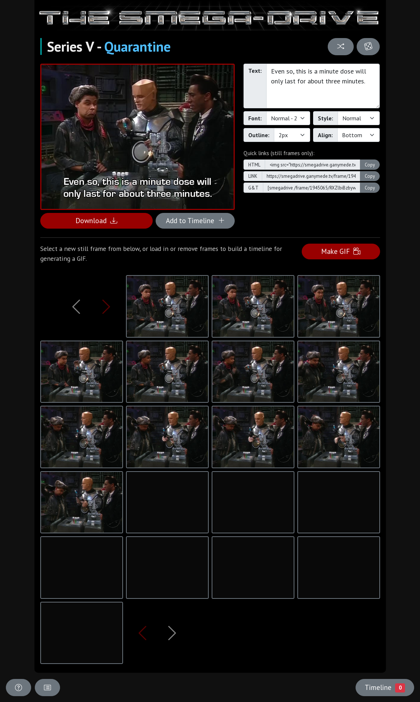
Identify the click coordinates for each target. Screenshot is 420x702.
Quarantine (137, 46)
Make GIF (340, 251)
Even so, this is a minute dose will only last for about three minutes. (323, 86)
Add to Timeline (195, 220)
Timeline (385, 687)
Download (96, 220)
